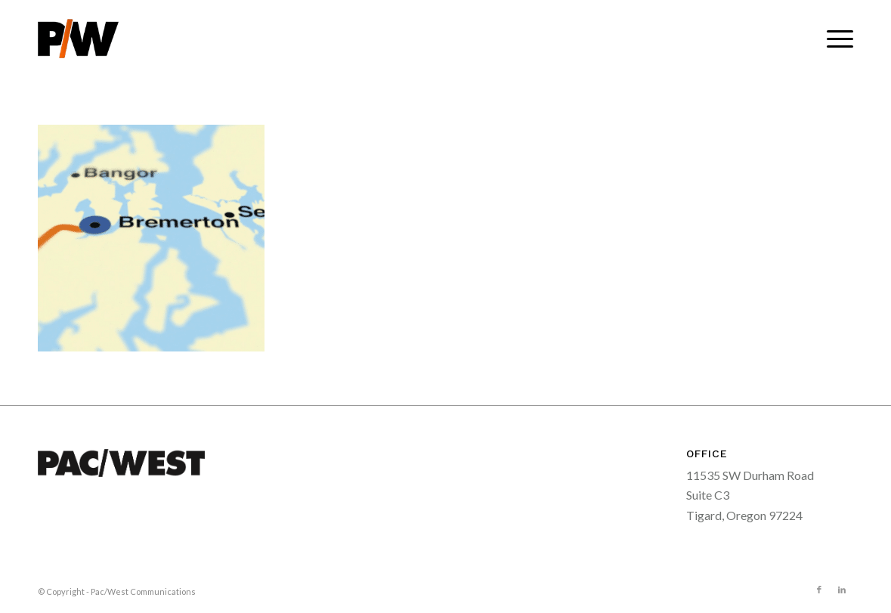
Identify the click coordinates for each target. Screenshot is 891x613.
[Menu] (835, 38)
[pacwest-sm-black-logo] (78, 38)
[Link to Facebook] (819, 589)
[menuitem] (835, 38)
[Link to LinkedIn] (842, 589)
